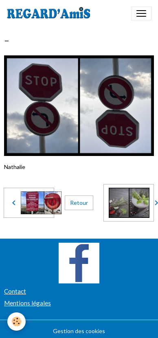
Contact (15, 291)
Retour (79, 202)
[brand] (50, 13)
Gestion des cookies (79, 330)
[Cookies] (16, 321)
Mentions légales (27, 303)
